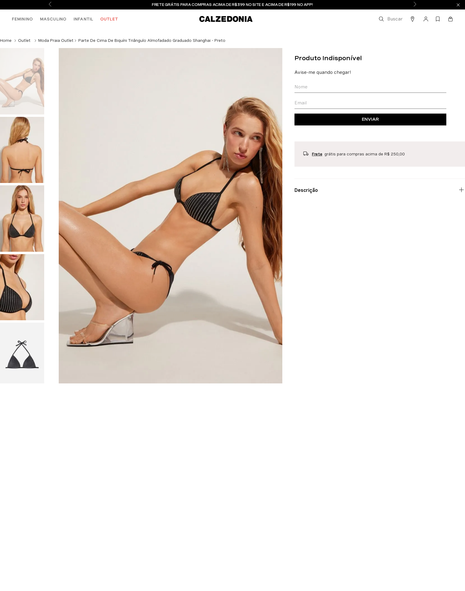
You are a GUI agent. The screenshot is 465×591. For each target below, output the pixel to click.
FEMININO (22, 19)
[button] (390, 19)
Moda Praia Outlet (56, 40)
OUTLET (109, 19)
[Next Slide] (414, 5)
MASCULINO (53, 19)
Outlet (24, 40)
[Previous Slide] (50, 5)
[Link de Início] (6, 40)
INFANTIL (83, 19)
